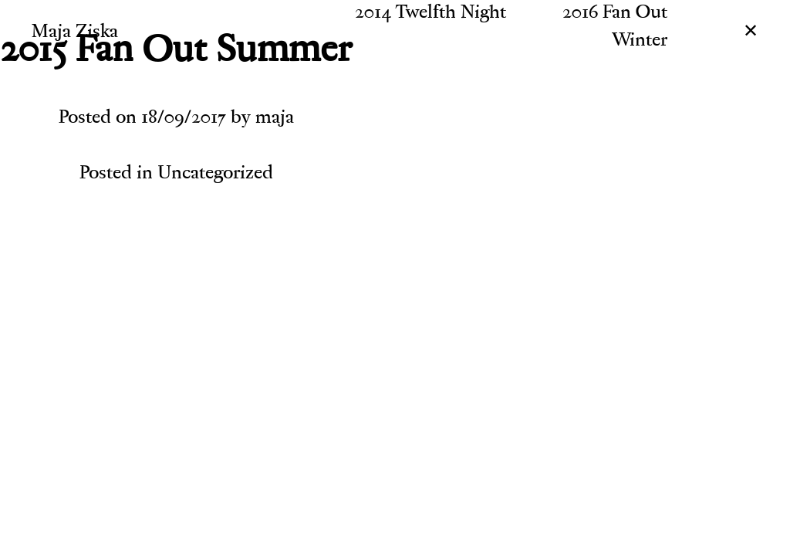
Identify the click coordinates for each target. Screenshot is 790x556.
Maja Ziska (75, 33)
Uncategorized (215, 174)
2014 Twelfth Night (430, 13)
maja (274, 118)
